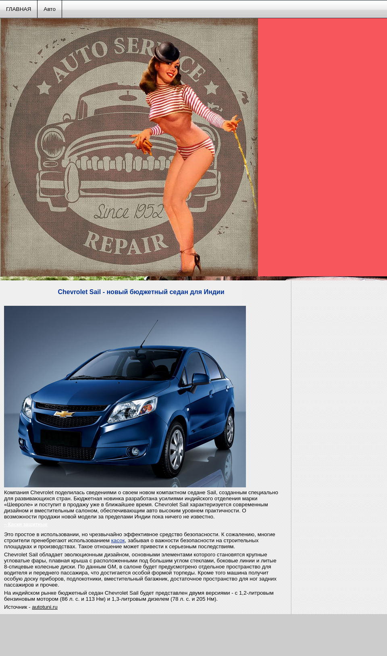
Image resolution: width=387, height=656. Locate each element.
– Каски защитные (26, 524)
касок (118, 540)
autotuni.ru (45, 607)
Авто (50, 9)
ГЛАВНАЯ (18, 9)
